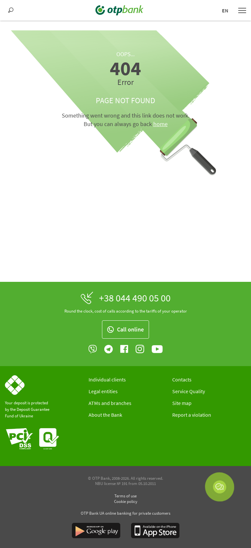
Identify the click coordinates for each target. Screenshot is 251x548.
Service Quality (188, 391)
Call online (125, 329)
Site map (182, 403)
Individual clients (107, 379)
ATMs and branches (110, 403)
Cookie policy (125, 501)
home (160, 124)
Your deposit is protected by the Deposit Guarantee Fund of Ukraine (27, 409)
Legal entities (103, 391)
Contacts (182, 379)
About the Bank (105, 414)
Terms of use (125, 496)
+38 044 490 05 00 (135, 298)
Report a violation (191, 414)
